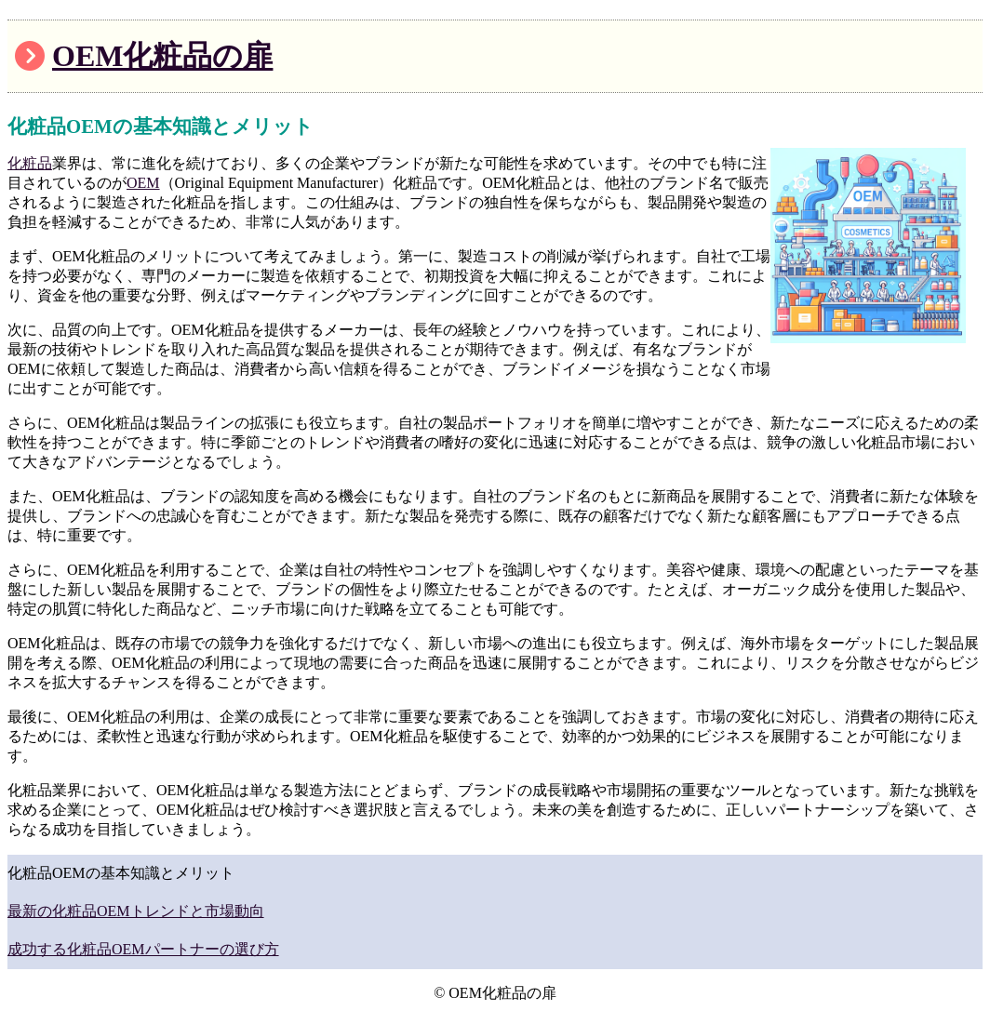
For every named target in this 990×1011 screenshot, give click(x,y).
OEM (143, 183)
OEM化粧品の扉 (162, 56)
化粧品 (29, 163)
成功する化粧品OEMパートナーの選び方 (143, 949)
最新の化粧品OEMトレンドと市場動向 (135, 911)
